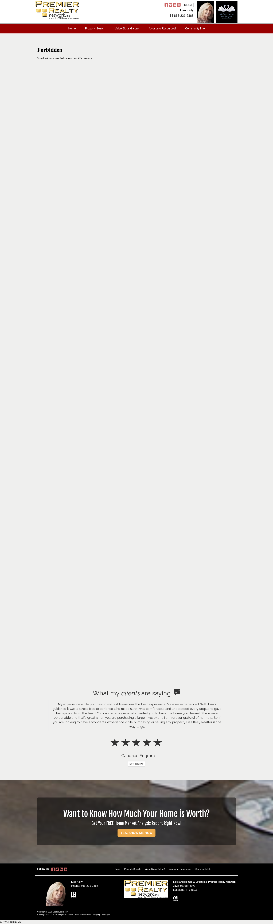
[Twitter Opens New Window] (170, 4)
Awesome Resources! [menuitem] (162, 28)
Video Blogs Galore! (155, 869)
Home (117, 869)
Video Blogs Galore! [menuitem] (127, 28)
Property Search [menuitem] (95, 28)
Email (188, 5)
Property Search (132, 869)
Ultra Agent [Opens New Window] (105, 915)
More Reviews (136, 764)
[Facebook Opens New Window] (166, 4)
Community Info (203, 869)
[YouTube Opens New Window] (179, 4)
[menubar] (136, 28)
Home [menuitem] (72, 28)
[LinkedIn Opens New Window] (175, 4)
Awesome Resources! (180, 869)
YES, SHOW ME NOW (136, 833)
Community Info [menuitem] (195, 28)
